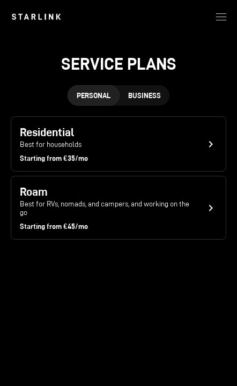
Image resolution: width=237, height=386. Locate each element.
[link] (36, 16)
